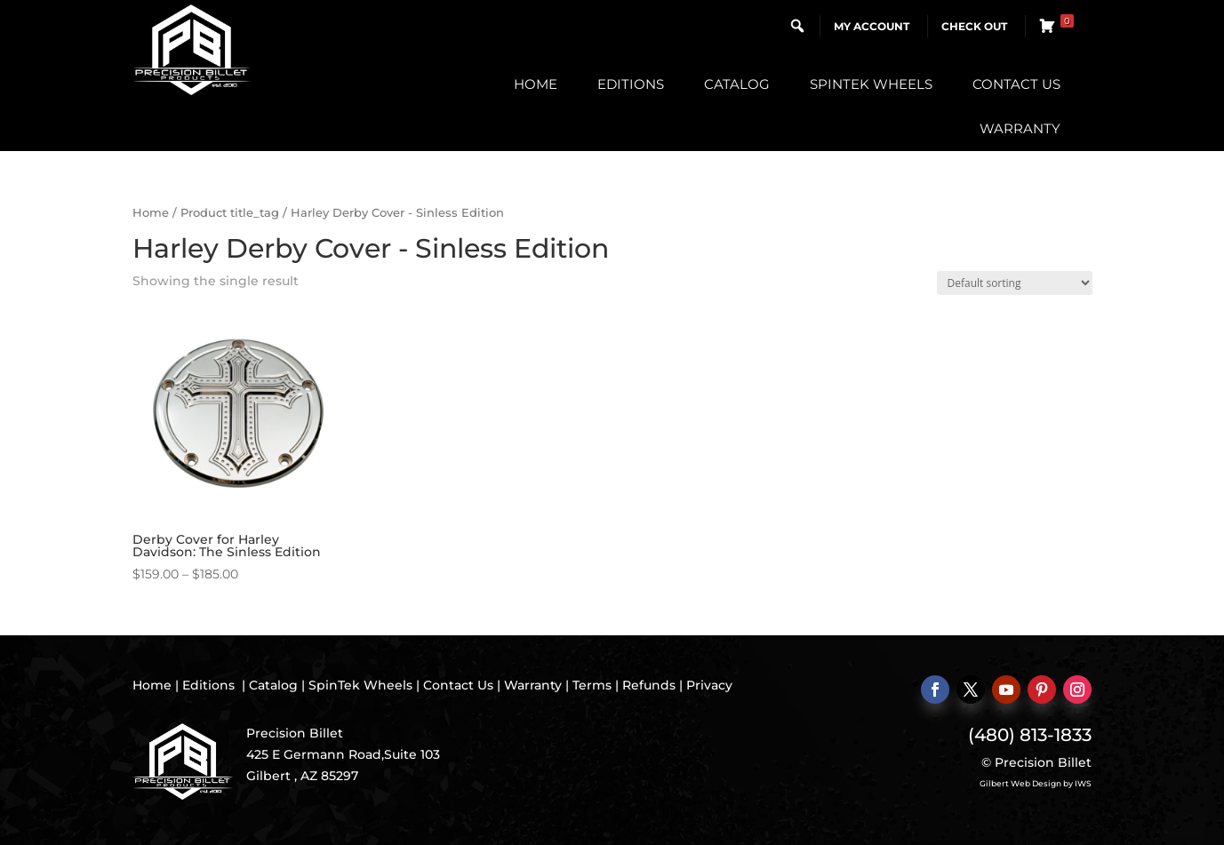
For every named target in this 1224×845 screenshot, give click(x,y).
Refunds (649, 685)
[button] (797, 25)
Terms (592, 685)
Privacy (709, 685)
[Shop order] (1014, 283)
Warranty (1020, 128)
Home (535, 84)
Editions (630, 84)
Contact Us (1016, 84)
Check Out (974, 26)
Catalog (737, 84)
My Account (871, 26)
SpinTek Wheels (871, 84)
